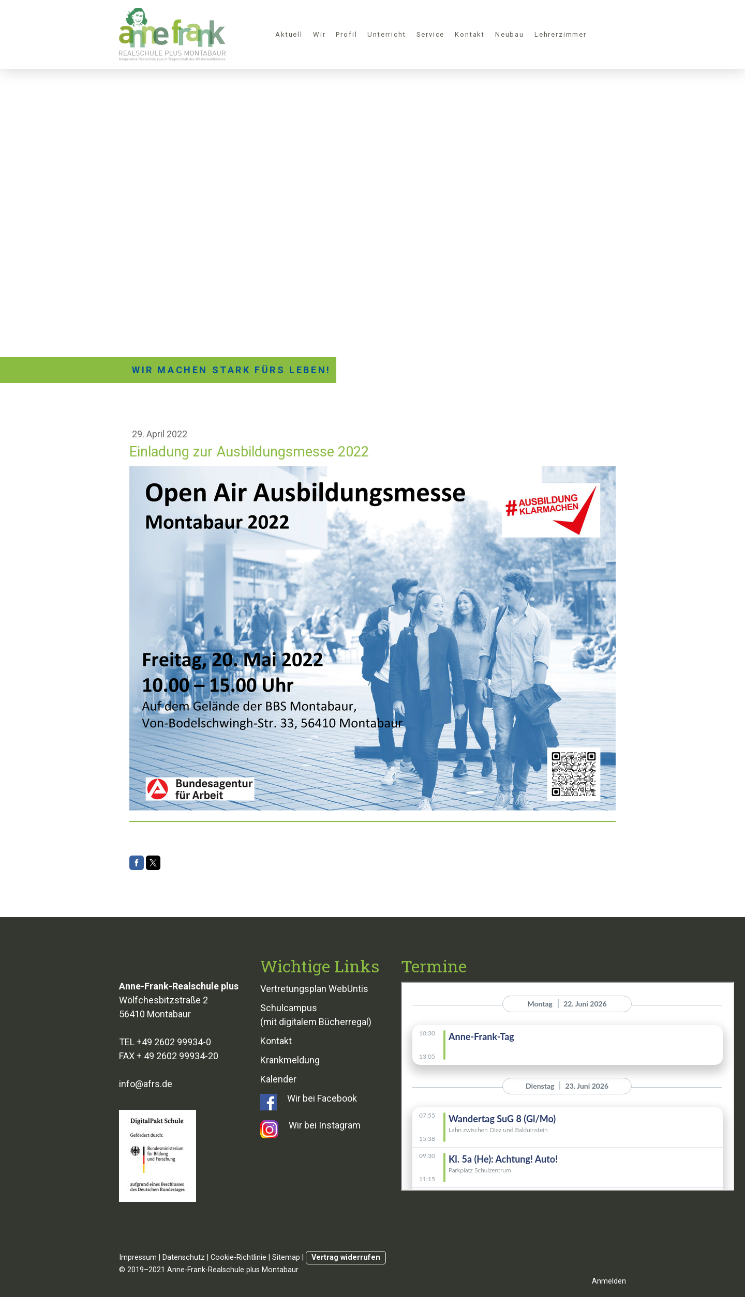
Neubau (509, 34)
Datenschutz (183, 1257)
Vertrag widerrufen (345, 1257)
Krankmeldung (290, 1060)
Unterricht (386, 34)
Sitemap (286, 1257)
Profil (346, 34)
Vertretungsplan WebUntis (314, 988)
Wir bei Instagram (325, 1125)
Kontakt (470, 34)
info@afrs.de (145, 1083)
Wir (319, 34)
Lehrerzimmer (560, 34)
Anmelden (609, 1281)
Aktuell (289, 34)
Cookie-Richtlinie (238, 1257)
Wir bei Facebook (322, 1098)
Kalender (278, 1079)
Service (430, 34)
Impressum (138, 1257)
